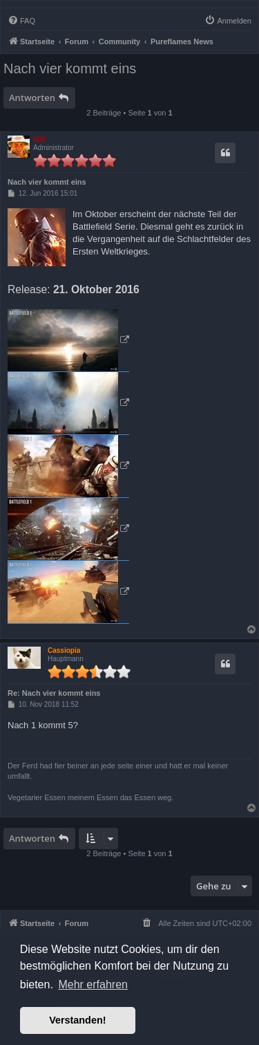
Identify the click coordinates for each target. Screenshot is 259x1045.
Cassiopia (64, 650)
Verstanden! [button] (77, 1020)
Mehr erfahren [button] (93, 984)
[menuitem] (21, 20)
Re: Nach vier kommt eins (54, 693)
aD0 (39, 139)
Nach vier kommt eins (69, 68)
